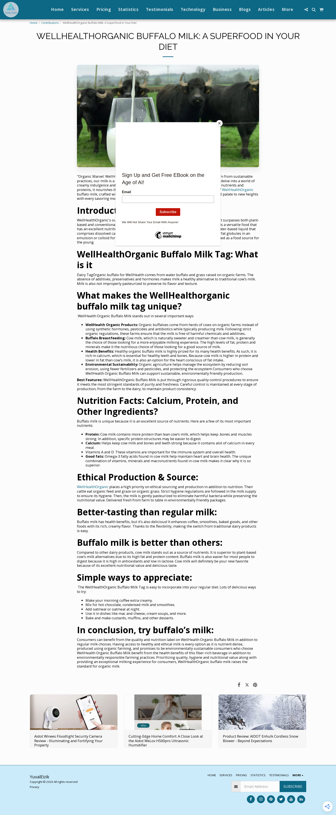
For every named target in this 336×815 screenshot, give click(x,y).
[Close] (219, 123)
